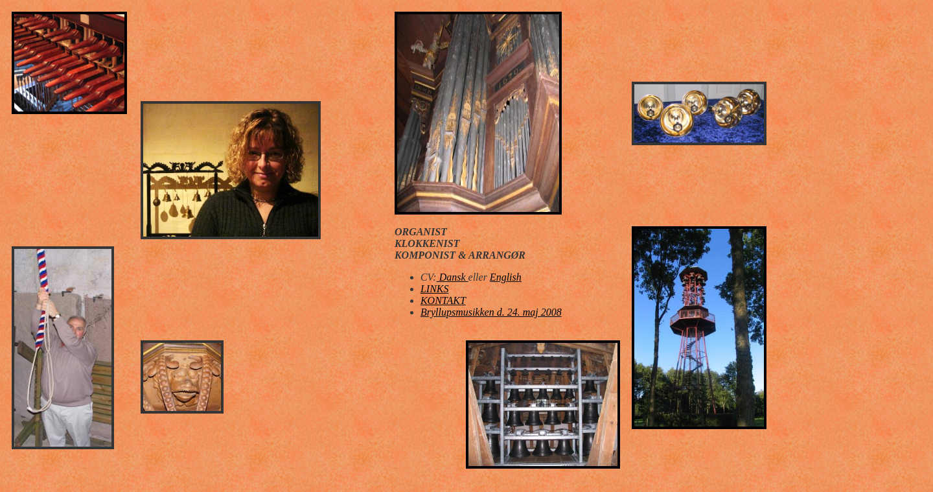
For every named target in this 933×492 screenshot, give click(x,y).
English (506, 277)
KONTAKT (443, 300)
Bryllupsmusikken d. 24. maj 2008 (491, 312)
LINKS (434, 288)
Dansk (452, 277)
